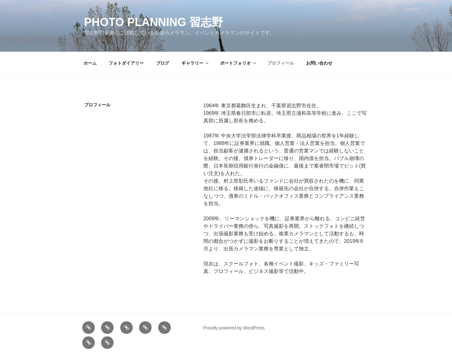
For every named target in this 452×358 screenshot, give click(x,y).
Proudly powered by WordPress (234, 327)
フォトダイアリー (126, 63)
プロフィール (280, 63)
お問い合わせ (319, 63)
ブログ (162, 63)
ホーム (90, 63)
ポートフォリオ (238, 63)
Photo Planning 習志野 (153, 22)
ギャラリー (195, 63)
